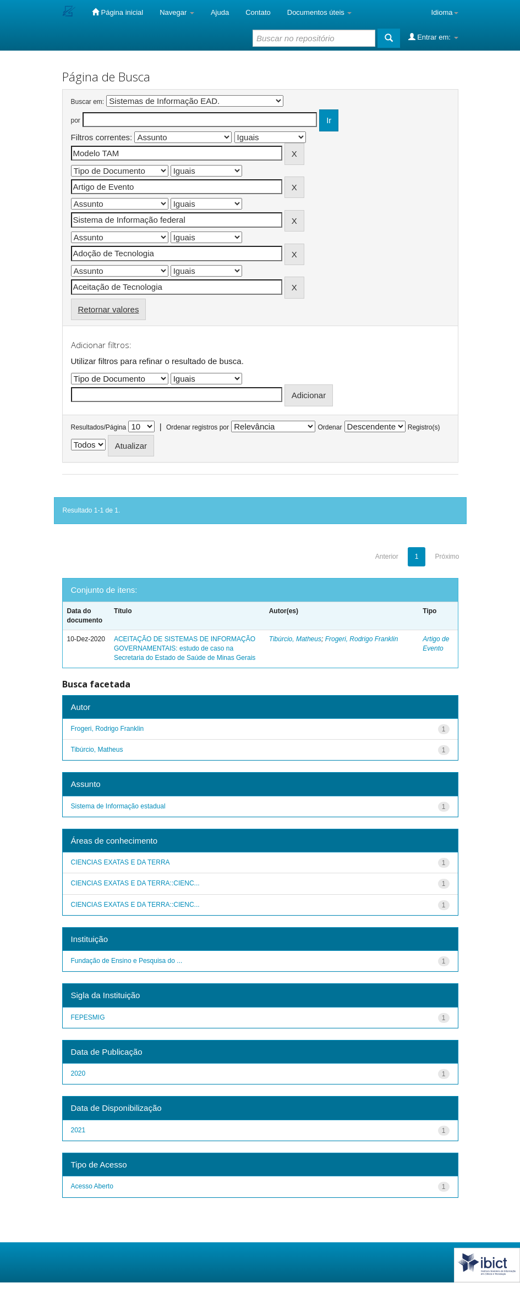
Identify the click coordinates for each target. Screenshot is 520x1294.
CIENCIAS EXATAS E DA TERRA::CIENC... (135, 883)
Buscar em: (88, 102)
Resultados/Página (99, 427)
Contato (258, 12)
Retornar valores (108, 309)
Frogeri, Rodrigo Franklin (361, 639)
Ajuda (220, 12)
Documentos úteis (319, 12)
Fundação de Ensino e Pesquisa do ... (127, 961)
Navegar (177, 12)
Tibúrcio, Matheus (295, 639)
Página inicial (117, 12)
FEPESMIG (88, 1017)
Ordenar (330, 427)
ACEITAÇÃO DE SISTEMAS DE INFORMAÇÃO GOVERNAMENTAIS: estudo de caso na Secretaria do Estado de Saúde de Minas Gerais (184, 648)
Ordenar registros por (197, 427)
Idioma (444, 12)
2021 (78, 1130)
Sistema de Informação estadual (118, 806)
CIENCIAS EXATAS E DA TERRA (120, 862)
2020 (78, 1073)
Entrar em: (433, 36)
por (75, 120)
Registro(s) (424, 427)
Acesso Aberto (92, 1186)
